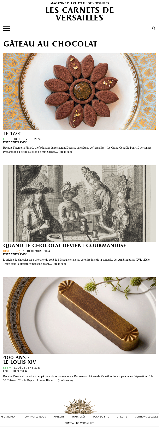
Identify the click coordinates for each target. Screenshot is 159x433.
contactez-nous (35, 417)
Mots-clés (79, 417)
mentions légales (146, 417)
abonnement (9, 417)
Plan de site (101, 417)
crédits (122, 417)
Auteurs (59, 417)
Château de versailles (79, 423)
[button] (154, 28)
